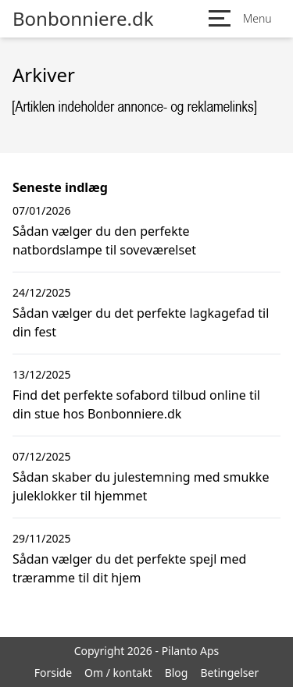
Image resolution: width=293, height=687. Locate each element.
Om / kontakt (118, 672)
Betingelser (229, 672)
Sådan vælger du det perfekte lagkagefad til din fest (141, 322)
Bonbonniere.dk (83, 18)
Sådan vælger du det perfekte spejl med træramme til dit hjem (129, 568)
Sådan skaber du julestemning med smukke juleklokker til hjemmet (141, 486)
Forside (53, 672)
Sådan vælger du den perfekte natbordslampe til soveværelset (104, 240)
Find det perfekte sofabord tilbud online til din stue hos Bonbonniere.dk (136, 404)
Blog (176, 672)
